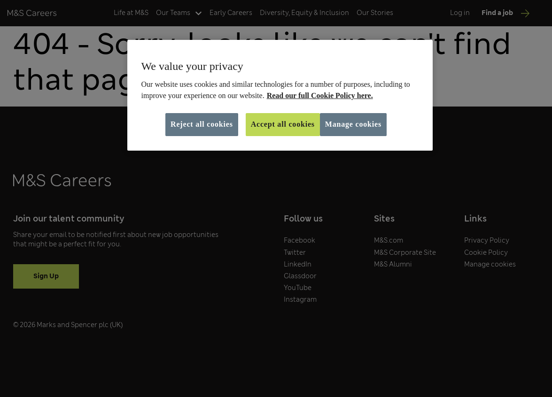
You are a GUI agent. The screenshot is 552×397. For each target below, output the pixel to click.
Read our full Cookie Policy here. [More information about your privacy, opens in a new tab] (320, 95)
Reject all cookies (202, 124)
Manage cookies (353, 124)
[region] (280, 95)
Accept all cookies (283, 124)
